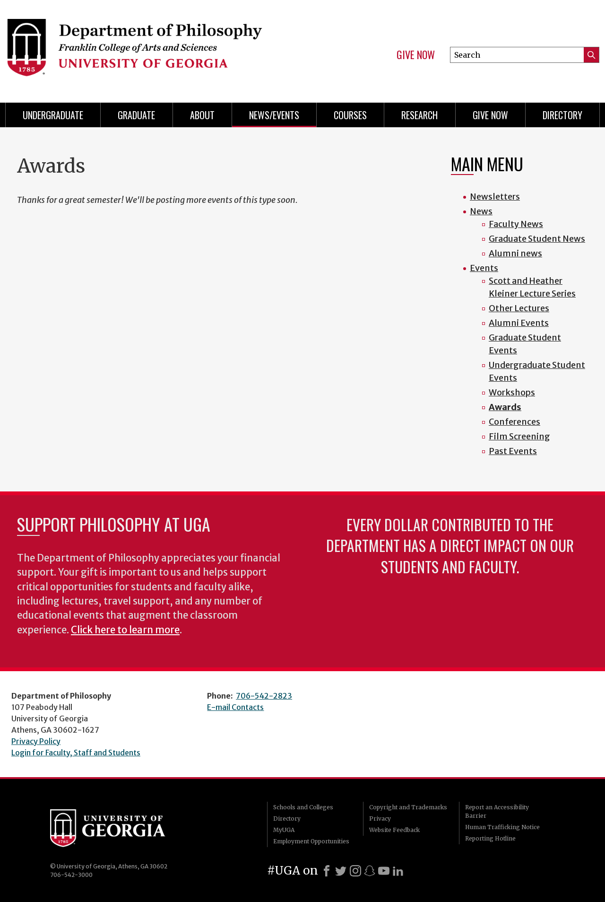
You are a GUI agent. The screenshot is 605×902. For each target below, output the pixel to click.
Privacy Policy (35, 741)
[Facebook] (326, 870)
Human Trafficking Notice (502, 827)
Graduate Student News (537, 238)
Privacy (380, 818)
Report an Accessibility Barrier (497, 811)
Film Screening (519, 436)
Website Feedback (394, 829)
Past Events (513, 451)
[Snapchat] (369, 870)
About (202, 115)
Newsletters (495, 196)
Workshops (512, 392)
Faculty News (516, 224)
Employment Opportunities (311, 841)
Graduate (136, 115)
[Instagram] (355, 870)
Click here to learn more (125, 630)
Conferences (514, 421)
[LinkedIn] (398, 870)
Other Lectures (519, 308)
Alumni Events (519, 322)
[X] (340, 870)
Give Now (416, 55)
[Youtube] (383, 870)
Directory (562, 115)
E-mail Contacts (235, 707)
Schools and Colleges (303, 807)
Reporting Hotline (490, 838)
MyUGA (283, 829)
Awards (505, 407)
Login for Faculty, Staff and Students (75, 752)
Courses (350, 115)
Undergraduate (53, 115)
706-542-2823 (264, 696)
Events (484, 268)
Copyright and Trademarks (408, 807)
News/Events (274, 115)
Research (419, 115)
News (481, 211)
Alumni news (515, 253)
